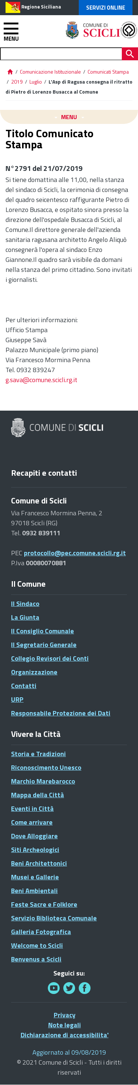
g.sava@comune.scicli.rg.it (41, 380)
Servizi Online (105, 7)
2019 (17, 81)
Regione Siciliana (41, 6)
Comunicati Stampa (108, 71)
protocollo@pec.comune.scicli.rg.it (75, 553)
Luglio (35, 81)
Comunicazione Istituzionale (50, 71)
